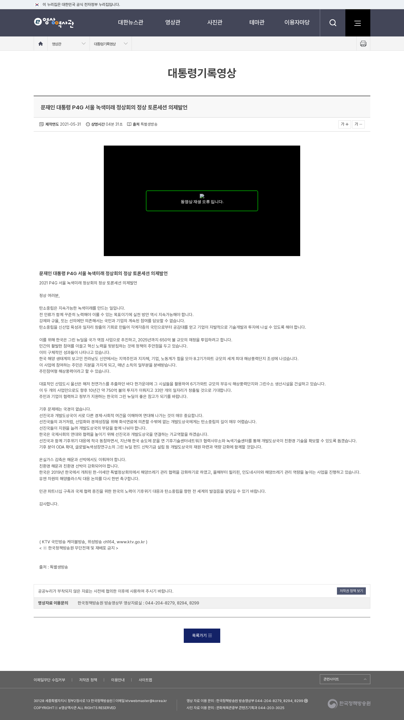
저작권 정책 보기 (351, 591)
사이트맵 (145, 680)
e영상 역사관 (54, 23)
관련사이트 (331, 679)
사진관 (214, 22)
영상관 (172, 22)
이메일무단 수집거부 (49, 680)
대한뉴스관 (130, 22)
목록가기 (202, 635)
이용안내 (118, 680)
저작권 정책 (88, 680)
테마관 (257, 22)
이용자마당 (297, 22)
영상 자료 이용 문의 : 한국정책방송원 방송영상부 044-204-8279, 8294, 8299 (245, 701)
